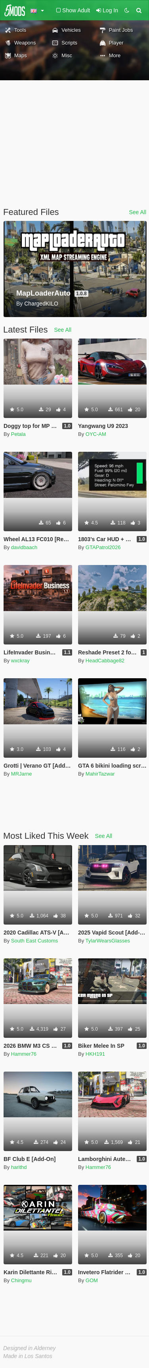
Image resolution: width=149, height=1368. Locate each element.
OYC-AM (96, 434)
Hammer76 (23, 1054)
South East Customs (34, 941)
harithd (19, 1167)
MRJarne (21, 774)
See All (137, 212)
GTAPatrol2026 (103, 547)
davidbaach (24, 547)
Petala (18, 434)
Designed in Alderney (29, 1348)
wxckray (20, 661)
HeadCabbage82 (105, 661)
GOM (92, 1280)
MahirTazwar (100, 774)
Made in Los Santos (27, 1356)
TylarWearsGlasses (108, 941)
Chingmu (21, 1280)
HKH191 (95, 1054)
